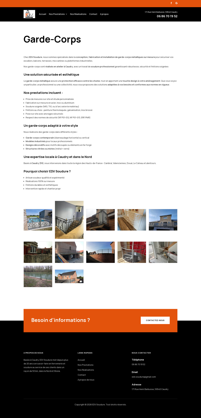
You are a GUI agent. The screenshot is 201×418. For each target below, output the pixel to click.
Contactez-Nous (155, 320)
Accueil (42, 14)
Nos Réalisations (78, 14)
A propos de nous (86, 379)
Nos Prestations (57, 14)
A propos (104, 14)
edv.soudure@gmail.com (144, 376)
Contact (93, 14)
